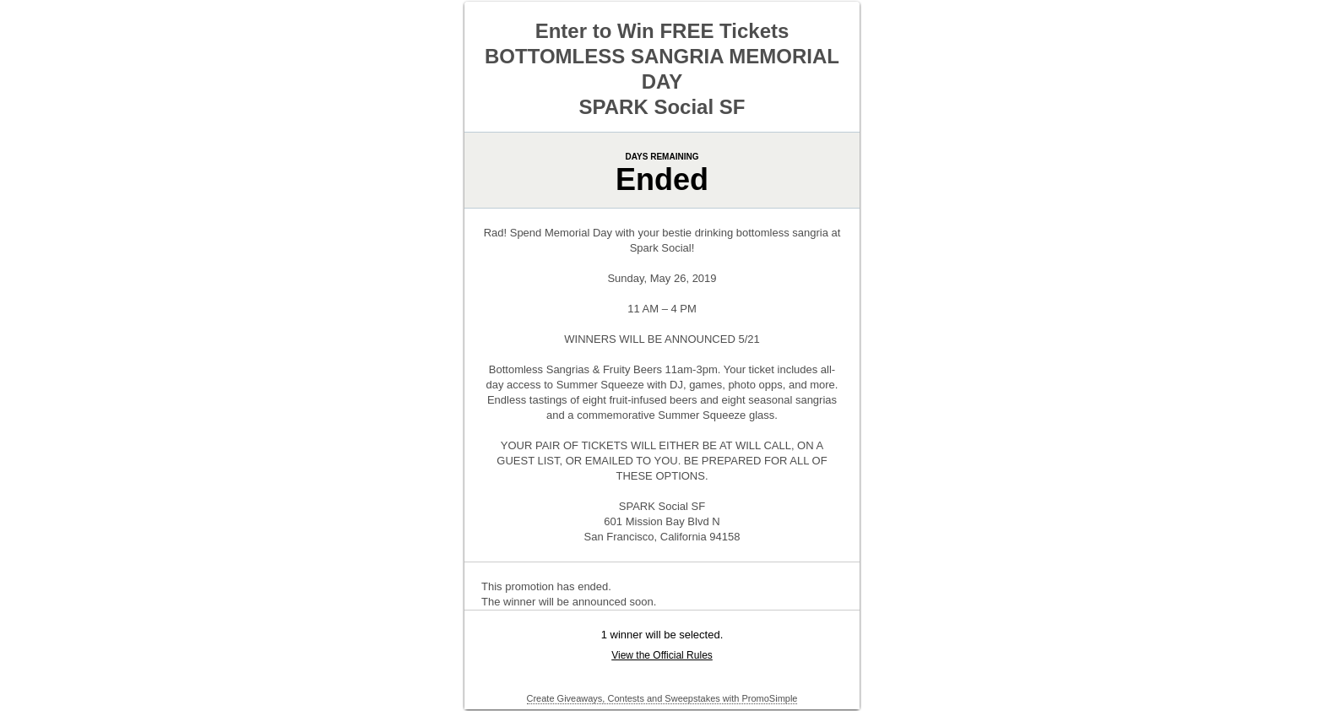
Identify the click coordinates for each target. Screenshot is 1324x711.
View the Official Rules (662, 655)
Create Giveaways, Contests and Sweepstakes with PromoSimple (662, 698)
